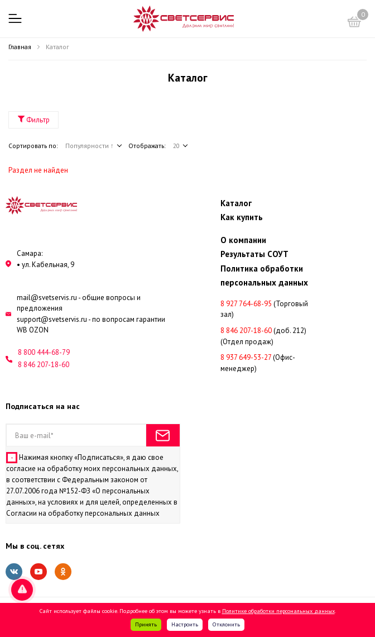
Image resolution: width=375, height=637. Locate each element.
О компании (243, 240)
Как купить (241, 217)
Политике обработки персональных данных (278, 611)
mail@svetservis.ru (47, 297)
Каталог (236, 203)
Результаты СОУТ (254, 254)
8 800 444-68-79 (44, 352)
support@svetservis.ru (52, 319)
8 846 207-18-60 (43, 364)
